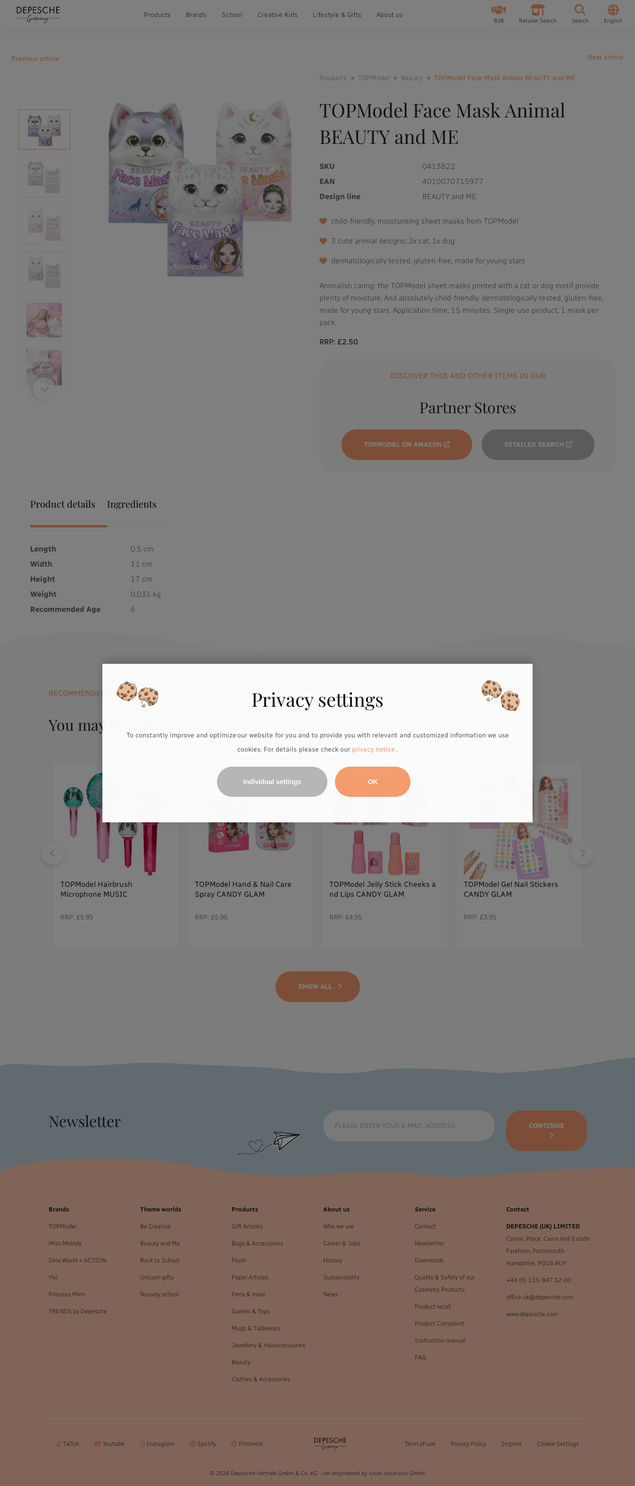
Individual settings (272, 781)
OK (373, 781)
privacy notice (373, 749)
